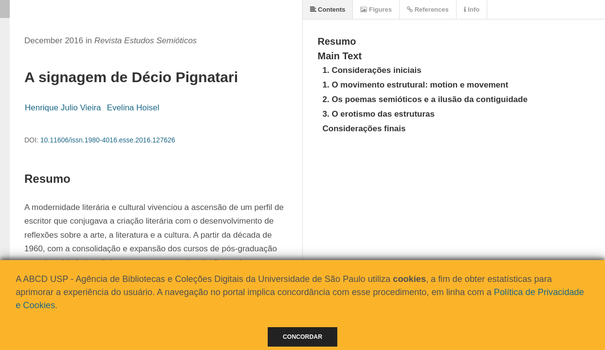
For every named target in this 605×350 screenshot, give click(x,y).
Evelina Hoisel (133, 107)
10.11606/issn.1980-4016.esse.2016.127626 (107, 140)
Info (471, 9)
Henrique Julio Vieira (63, 107)
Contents (328, 9)
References (428, 9)
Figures (376, 9)
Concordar (302, 336)
